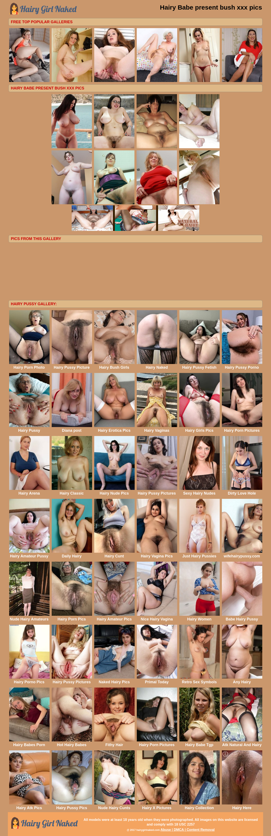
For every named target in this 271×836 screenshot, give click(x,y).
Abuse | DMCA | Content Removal (187, 830)
